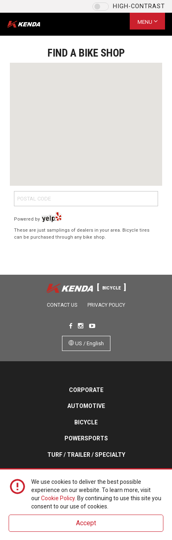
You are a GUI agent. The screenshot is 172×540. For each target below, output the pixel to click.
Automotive (86, 406)
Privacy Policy (106, 305)
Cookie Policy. (58, 498)
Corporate (86, 390)
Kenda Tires (30, 24)
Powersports (86, 438)
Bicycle (86, 422)
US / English (86, 343)
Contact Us (62, 305)
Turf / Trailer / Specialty (86, 454)
